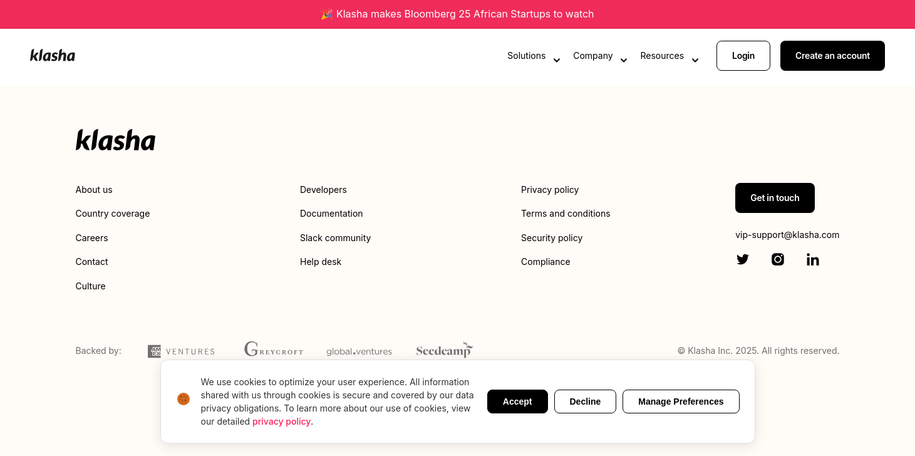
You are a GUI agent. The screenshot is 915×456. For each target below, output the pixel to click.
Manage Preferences (680, 401)
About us (94, 189)
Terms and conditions (565, 213)
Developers (323, 189)
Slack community (335, 237)
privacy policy (281, 421)
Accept (517, 401)
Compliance (546, 261)
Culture (91, 286)
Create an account (832, 54)
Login (743, 54)
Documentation (331, 213)
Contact (92, 261)
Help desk (320, 261)
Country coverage (113, 213)
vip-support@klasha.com (787, 234)
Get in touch (774, 197)
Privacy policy (550, 189)
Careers (92, 237)
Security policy (551, 237)
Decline (585, 401)
